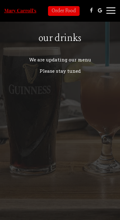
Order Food (64, 10)
